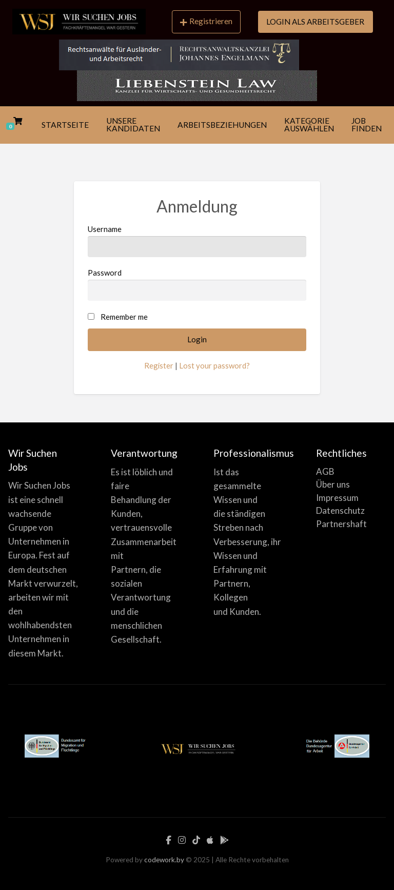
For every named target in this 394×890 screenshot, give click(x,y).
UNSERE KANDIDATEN (133, 124)
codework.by (164, 860)
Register (158, 365)
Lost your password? (214, 365)
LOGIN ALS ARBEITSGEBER (315, 21)
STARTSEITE (65, 124)
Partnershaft (341, 523)
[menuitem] (206, 22)
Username (197, 240)
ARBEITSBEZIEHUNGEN (222, 124)
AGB (325, 471)
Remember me (124, 316)
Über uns (333, 484)
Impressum (337, 497)
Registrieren (206, 21)
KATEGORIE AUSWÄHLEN (309, 124)
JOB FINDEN (366, 124)
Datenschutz (340, 510)
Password (197, 284)
